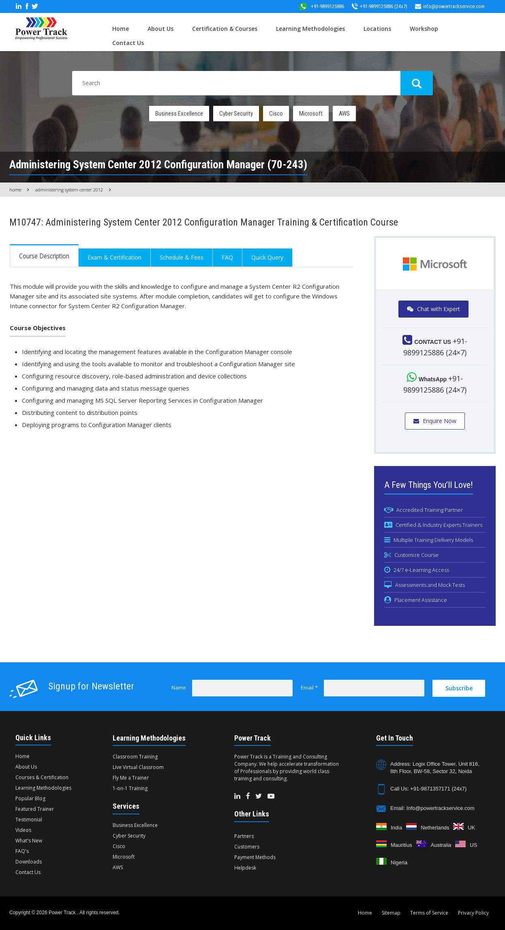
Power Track (63, 912)
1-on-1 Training (130, 788)
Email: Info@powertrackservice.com (432, 808)
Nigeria (399, 862)
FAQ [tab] (227, 257)
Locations (377, 28)
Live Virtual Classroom (138, 767)
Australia (441, 845)
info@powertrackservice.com (450, 6)
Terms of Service (429, 912)
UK (471, 828)
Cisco (276, 113)
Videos (23, 830)
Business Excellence (179, 113)
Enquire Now (434, 421)
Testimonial (28, 819)
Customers (246, 846)
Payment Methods (255, 857)
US (473, 845)
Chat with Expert (433, 309)
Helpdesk (245, 867)
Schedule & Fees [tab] (181, 257)
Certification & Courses (224, 28)
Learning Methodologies (310, 28)
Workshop (424, 28)
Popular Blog (30, 798)
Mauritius (401, 845)
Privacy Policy (473, 912)
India (396, 828)
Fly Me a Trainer (131, 777)
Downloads (28, 861)
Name (178, 687)
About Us (160, 28)
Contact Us (128, 43)
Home (120, 28)
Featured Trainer (34, 808)
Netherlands (435, 828)
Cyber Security (236, 113)
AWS (344, 113)
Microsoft (311, 113)
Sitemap (391, 912)
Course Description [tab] (44, 255)
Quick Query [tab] (267, 257)
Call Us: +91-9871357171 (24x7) (428, 789)
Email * (309, 687)
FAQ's (22, 851)
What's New (28, 840)
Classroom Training (135, 756)
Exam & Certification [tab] (114, 257)
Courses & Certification (41, 777)
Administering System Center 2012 (69, 190)
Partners (244, 836)
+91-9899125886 (321, 6)
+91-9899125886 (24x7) (379, 6)
